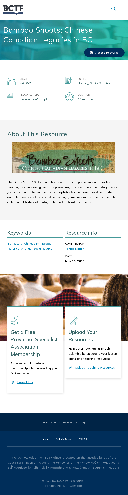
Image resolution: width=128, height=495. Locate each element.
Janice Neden (74, 249)
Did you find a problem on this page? (64, 422)
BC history (15, 243)
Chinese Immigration (38, 243)
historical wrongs (20, 248)
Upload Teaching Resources (92, 367)
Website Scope (64, 438)
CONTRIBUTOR (74, 243)
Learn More (22, 382)
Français (44, 438)
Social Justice (43, 248)
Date (68, 256)
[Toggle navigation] (124, 12)
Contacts (76, 486)
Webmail (83, 438)
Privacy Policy (55, 486)
